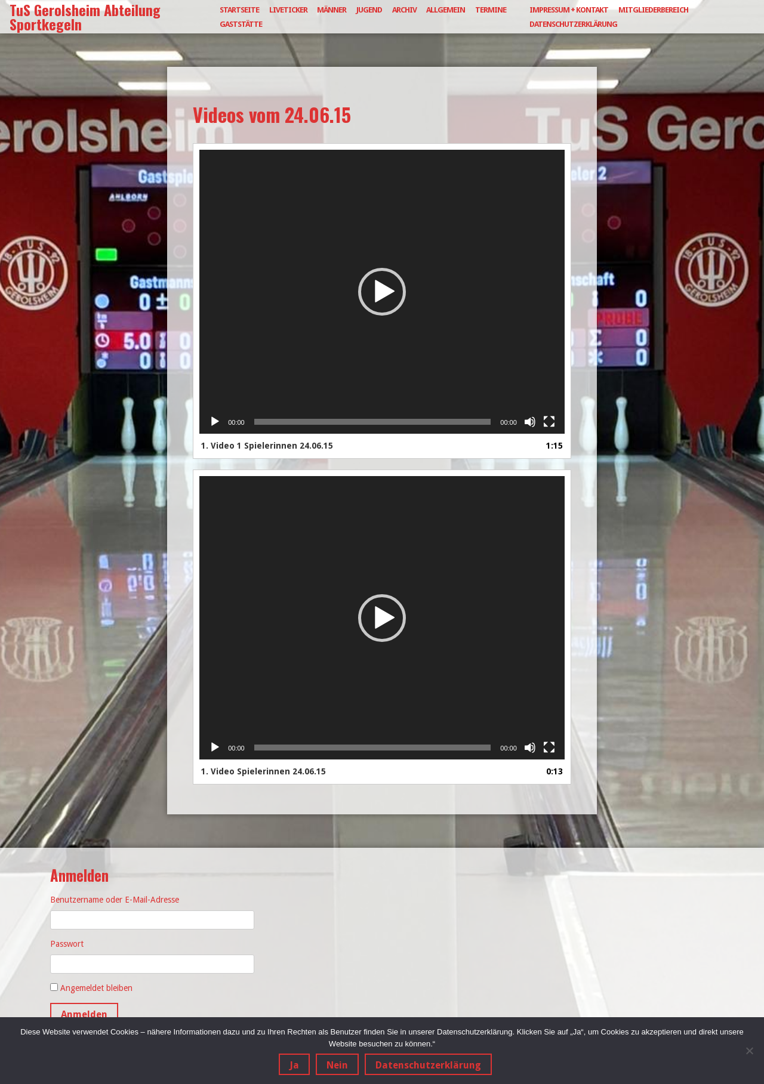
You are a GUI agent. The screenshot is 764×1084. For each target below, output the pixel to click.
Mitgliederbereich (653, 9)
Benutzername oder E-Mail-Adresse (114, 899)
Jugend (369, 9)
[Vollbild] (549, 422)
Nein (337, 1065)
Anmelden (84, 1014)
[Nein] (749, 1051)
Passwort (67, 944)
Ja (294, 1065)
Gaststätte (241, 24)
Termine (490, 9)
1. (267, 445)
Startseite (239, 9)
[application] (382, 292)
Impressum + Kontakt (568, 9)
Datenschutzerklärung (573, 24)
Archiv (404, 9)
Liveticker (288, 9)
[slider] (372, 422)
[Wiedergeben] (215, 422)
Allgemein (445, 9)
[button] (382, 292)
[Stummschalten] (530, 422)
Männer (331, 9)
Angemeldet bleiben (96, 988)
